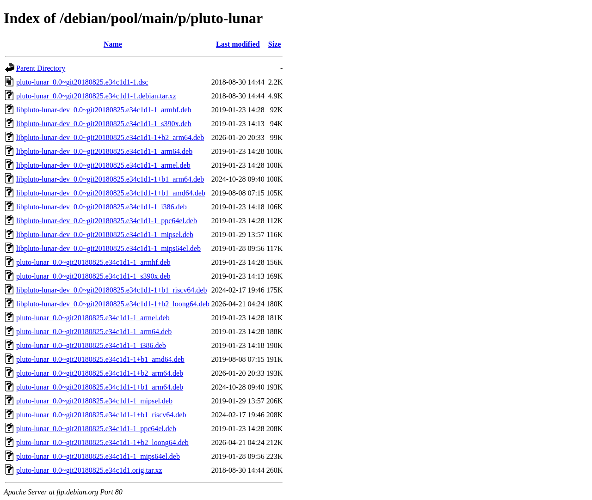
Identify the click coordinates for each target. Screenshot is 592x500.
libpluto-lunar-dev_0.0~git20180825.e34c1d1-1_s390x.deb (103, 124)
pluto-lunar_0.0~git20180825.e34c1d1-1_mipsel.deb (94, 401)
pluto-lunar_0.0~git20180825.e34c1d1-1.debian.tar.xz (96, 96)
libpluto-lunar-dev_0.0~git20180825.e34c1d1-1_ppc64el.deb (106, 221)
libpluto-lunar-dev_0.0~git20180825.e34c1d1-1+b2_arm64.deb (110, 137)
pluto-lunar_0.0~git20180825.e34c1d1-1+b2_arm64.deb (99, 373)
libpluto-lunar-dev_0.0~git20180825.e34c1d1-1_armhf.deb (103, 110)
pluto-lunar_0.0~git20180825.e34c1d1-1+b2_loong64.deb (102, 442)
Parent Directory (40, 68)
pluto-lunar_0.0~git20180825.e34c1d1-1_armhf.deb (93, 262)
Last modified (238, 44)
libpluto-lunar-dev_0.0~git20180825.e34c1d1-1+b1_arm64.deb (110, 179)
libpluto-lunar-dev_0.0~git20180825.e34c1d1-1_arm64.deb (104, 151)
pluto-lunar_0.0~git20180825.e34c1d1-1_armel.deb (93, 318)
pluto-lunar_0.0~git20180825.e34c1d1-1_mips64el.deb (98, 456)
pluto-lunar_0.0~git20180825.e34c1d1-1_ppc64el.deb (96, 429)
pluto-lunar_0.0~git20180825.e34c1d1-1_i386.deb (91, 345)
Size (274, 44)
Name (113, 44)
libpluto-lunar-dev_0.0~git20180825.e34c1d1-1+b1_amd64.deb (110, 193)
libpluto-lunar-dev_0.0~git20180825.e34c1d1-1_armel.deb (103, 165)
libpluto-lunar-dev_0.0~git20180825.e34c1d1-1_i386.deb (101, 207)
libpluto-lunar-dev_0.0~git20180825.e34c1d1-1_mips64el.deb (108, 248)
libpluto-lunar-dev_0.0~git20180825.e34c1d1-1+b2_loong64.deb (113, 304)
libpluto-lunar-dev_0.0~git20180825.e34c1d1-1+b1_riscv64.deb (111, 290)
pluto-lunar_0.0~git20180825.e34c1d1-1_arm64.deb (94, 331)
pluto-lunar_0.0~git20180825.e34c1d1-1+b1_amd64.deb (100, 359)
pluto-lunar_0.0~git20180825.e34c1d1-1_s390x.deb (93, 276)
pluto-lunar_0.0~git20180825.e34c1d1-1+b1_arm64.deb (99, 387)
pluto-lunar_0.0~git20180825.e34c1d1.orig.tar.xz (89, 470)
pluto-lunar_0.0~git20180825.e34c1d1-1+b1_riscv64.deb (101, 415)
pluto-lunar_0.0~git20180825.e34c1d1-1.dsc (82, 82)
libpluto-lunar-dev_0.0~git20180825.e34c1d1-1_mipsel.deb (104, 234)
